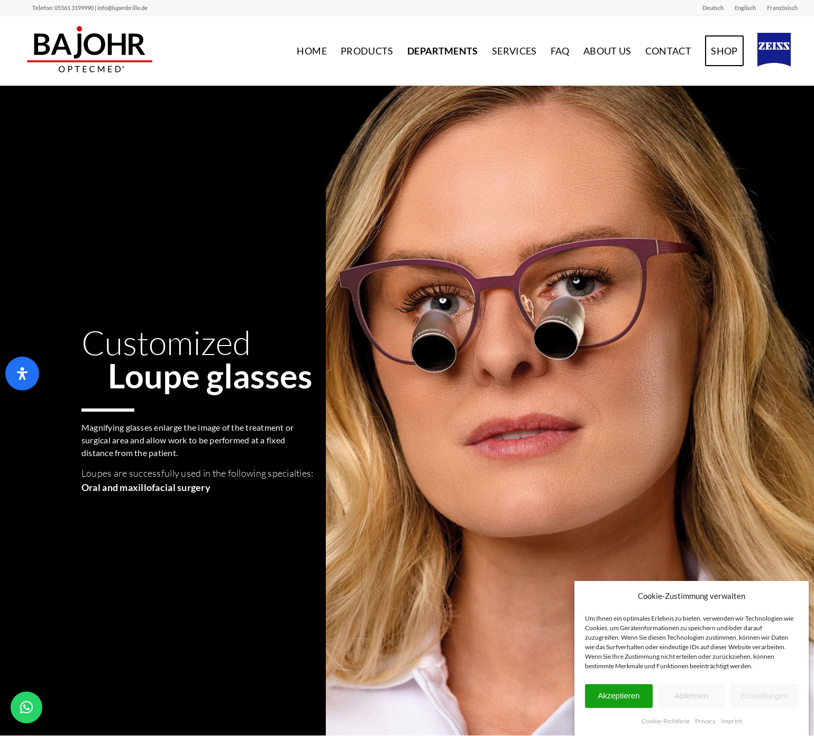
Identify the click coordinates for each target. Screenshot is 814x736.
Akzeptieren (618, 695)
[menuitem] (713, 8)
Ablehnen (691, 695)
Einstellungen (764, 695)
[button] (26, 707)
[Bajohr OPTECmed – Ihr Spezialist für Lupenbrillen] (90, 50)
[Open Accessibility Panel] (22, 373)
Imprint (731, 721)
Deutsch (713, 7)
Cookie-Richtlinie (666, 721)
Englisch (745, 7)
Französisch (782, 7)
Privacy (705, 721)
